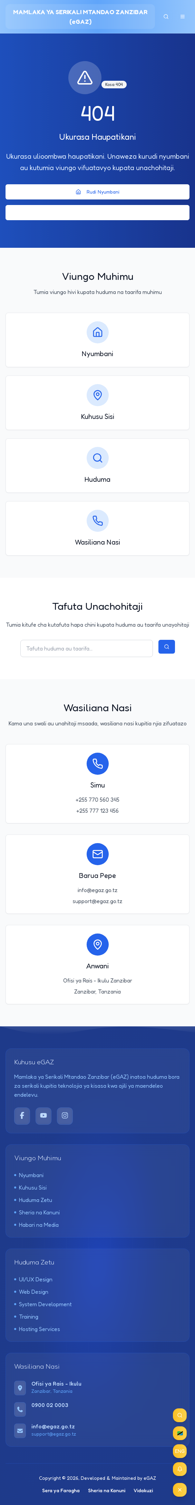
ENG (180, 1451)
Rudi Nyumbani (97, 192)
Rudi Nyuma (97, 212)
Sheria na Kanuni (37, 1212)
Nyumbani (28, 1175)
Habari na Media (36, 1224)
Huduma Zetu (33, 1199)
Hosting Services (37, 1329)
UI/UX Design (33, 1279)
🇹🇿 (180, 1433)
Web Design (31, 1291)
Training (26, 1316)
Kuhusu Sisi (30, 1187)
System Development (43, 1304)
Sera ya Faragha (61, 1490)
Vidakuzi (143, 1490)
